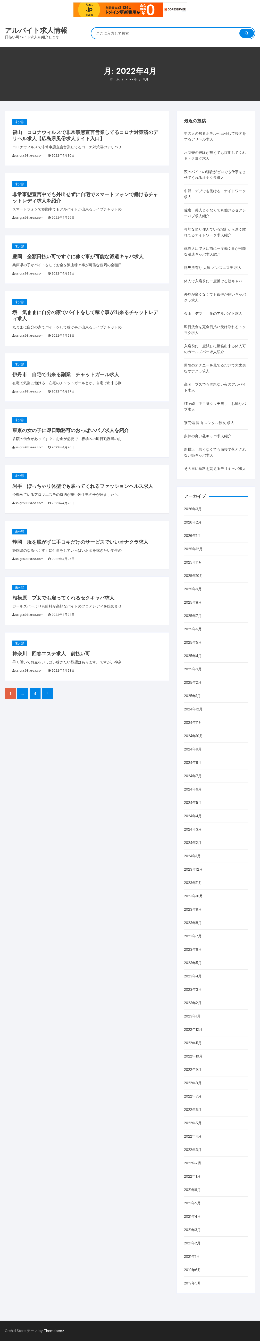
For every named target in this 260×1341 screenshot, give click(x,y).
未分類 (19, 122)
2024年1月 (192, 856)
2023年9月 (193, 909)
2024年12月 (193, 709)
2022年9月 (192, 1069)
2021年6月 (192, 1189)
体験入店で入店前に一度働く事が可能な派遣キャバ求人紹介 (215, 251)
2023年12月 (193, 869)
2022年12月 (193, 1029)
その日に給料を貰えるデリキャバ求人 (215, 468)
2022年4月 (192, 1136)
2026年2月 (192, 522)
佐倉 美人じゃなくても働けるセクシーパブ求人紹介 (215, 213)
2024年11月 (193, 722)
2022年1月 (192, 1176)
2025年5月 (193, 642)
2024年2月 (192, 842)
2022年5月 (192, 1123)
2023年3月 (193, 989)
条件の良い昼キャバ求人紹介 (207, 436)
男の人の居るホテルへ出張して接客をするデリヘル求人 (215, 136)
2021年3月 (192, 1229)
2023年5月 (193, 962)
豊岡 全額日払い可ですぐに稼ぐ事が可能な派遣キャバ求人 (77, 256)
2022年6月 (192, 1109)
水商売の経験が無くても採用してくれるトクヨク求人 (215, 155)
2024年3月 (193, 829)
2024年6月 (193, 789)
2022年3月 (192, 1149)
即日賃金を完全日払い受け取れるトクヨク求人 (215, 330)
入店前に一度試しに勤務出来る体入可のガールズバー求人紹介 (215, 349)
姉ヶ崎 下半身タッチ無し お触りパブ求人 (215, 406)
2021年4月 (192, 1216)
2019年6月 (192, 1269)
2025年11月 (193, 562)
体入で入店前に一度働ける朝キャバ (213, 281)
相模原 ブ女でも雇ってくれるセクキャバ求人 (63, 598)
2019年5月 (192, 1283)
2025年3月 (193, 669)
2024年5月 (193, 802)
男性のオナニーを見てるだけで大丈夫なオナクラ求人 (215, 368)
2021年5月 (192, 1203)
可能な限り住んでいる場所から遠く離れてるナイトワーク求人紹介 (215, 232)
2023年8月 (193, 922)
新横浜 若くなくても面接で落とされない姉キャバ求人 (215, 452)
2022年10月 (193, 1056)
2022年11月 (193, 1043)
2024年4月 (193, 816)
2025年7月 (193, 615)
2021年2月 (192, 1243)
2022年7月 (192, 1096)
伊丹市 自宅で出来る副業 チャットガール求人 (65, 374)
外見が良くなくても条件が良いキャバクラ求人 (215, 297)
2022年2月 (192, 1163)
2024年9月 (193, 749)
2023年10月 (193, 896)
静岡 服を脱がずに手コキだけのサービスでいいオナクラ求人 (80, 542)
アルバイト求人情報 (36, 30)
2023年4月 (193, 976)
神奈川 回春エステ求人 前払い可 (51, 654)
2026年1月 (192, 535)
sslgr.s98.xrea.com (29, 155)
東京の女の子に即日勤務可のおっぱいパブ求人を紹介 (70, 430)
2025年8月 (193, 602)
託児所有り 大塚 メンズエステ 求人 (213, 267)
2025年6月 (193, 629)
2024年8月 (193, 762)
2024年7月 (193, 776)
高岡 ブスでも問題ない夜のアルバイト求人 (215, 387)
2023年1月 (192, 1016)
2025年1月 (192, 695)
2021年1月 (192, 1256)
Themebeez (54, 1330)
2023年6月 (193, 949)
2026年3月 (193, 509)
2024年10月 (193, 735)
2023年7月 (193, 936)
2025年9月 (193, 589)
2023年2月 (192, 1002)
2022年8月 (192, 1083)
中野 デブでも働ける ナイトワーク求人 (215, 194)
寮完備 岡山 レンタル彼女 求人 (209, 422)
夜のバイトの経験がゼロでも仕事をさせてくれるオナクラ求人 (215, 174)
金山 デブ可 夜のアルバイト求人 (213, 313)
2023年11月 (193, 882)
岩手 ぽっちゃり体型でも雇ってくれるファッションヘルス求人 (82, 486)
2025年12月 (193, 549)
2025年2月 (192, 682)
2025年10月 (193, 575)
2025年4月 (193, 655)
